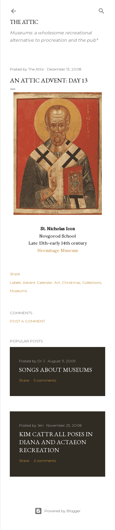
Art (57, 282)
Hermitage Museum (57, 250)
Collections (91, 282)
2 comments (45, 460)
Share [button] (15, 274)
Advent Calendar (37, 282)
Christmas (71, 282)
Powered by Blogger (58, 511)
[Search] (101, 10)
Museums (18, 290)
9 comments (45, 380)
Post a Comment (27, 321)
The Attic (24, 21)
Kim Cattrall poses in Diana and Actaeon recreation (56, 442)
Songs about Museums (55, 370)
